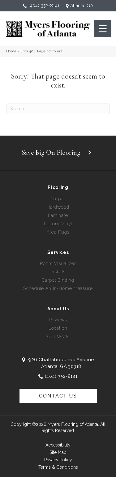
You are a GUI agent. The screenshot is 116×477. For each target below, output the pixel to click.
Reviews (58, 319)
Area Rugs (58, 232)
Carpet (58, 198)
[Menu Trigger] (102, 28)
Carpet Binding (58, 280)
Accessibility (58, 445)
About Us (58, 309)
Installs (58, 271)
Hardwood (58, 207)
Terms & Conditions (58, 467)
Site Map (58, 452)
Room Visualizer (58, 263)
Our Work (58, 336)
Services (58, 252)
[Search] (58, 109)
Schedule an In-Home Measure (58, 288)
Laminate (58, 215)
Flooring (58, 187)
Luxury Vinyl (58, 223)
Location (58, 328)
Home (11, 51)
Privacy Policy (58, 460)
